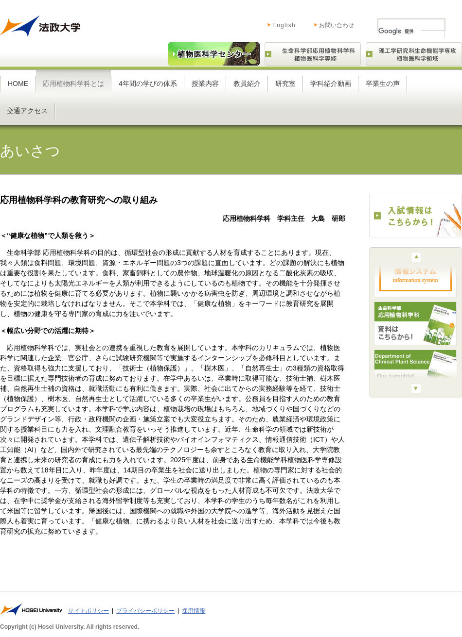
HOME (18, 83)
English (274, 23)
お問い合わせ (336, 25)
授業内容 (205, 83)
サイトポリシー (88, 610)
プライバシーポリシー (145, 610)
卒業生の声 (383, 83)
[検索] (399, 31)
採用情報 (193, 610)
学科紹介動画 (330, 83)
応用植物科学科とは (73, 83)
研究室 (285, 83)
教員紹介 (247, 83)
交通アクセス (27, 111)
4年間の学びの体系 (148, 83)
